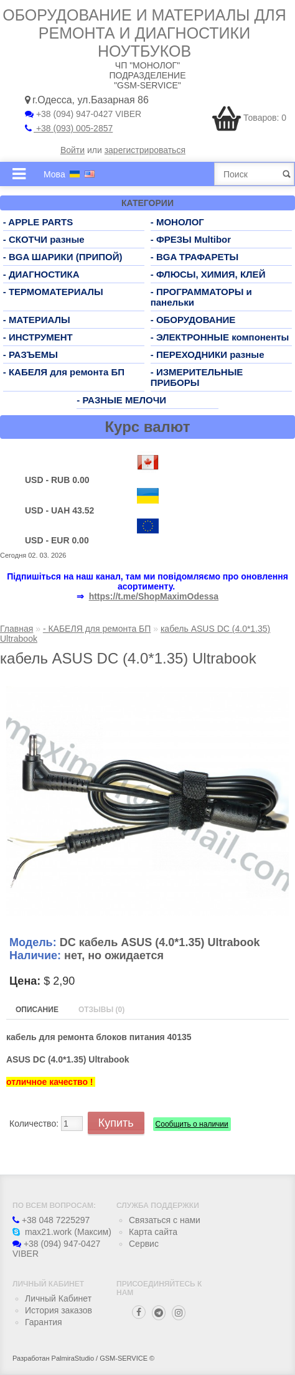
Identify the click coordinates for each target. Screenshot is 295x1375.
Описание (37, 1009)
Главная (16, 629)
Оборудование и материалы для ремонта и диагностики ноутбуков (144, 33)
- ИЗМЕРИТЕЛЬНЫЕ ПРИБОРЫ (197, 377)
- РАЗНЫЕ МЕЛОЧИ (121, 400)
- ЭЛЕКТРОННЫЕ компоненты (220, 337)
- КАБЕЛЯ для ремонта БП (63, 372)
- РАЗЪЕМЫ (30, 354)
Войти (72, 150)
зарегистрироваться (145, 150)
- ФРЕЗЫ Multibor (191, 239)
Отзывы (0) (101, 1009)
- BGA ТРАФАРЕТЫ (195, 256)
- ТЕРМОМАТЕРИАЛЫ (53, 291)
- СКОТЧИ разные (44, 239)
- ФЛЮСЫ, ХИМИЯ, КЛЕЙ (208, 274)
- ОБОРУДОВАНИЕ (193, 319)
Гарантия (43, 1322)
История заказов (58, 1310)
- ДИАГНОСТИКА (41, 274)
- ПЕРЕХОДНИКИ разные (208, 354)
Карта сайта (153, 1232)
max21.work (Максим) (61, 1232)
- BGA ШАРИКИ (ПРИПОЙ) (63, 256)
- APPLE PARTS (38, 222)
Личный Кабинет (58, 1298)
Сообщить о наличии (192, 1124)
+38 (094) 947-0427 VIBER (83, 114)
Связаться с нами (164, 1220)
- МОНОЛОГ (177, 222)
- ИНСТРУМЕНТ (38, 337)
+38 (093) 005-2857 (69, 128)
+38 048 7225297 (51, 1220)
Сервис (144, 1244)
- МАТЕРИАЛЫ (36, 319)
